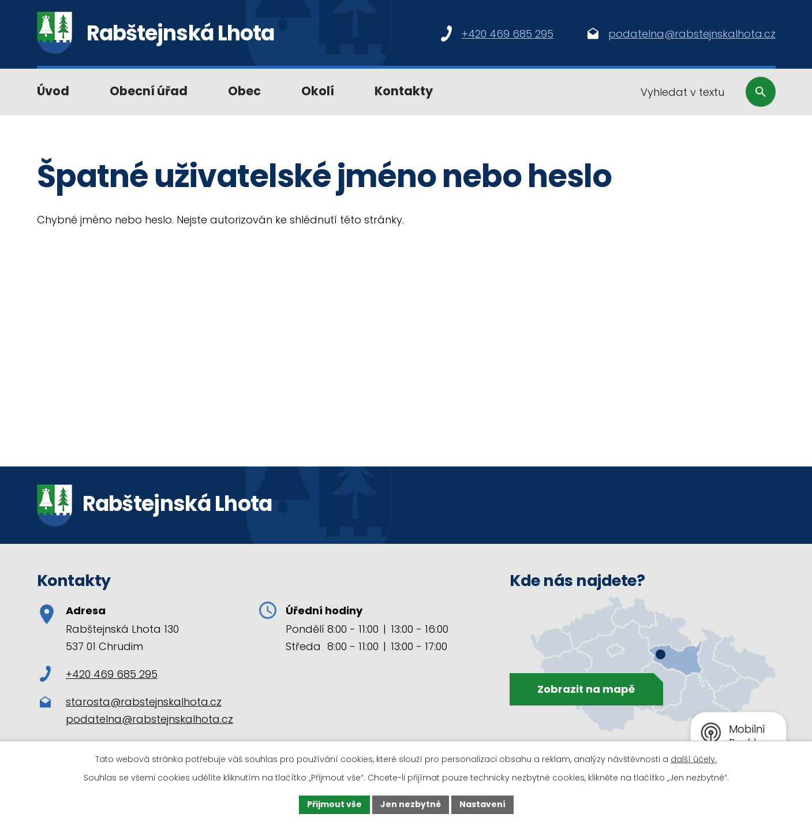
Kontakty (404, 91)
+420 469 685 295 (99, 674)
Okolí (317, 91)
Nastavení (482, 804)
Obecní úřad (149, 91)
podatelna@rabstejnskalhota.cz (149, 719)
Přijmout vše (334, 804)
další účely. (694, 759)
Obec (244, 91)
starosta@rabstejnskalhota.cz (144, 702)
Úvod (53, 91)
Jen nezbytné (410, 804)
